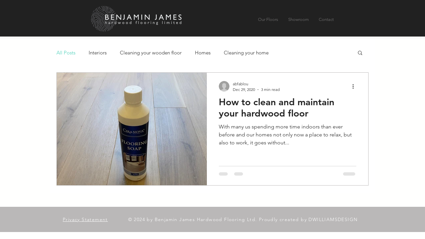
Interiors (98, 52)
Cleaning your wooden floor (151, 52)
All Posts (65, 52)
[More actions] (355, 86)
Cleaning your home (246, 52)
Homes (203, 52)
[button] (360, 53)
